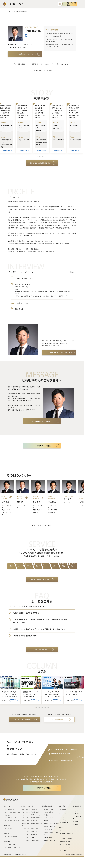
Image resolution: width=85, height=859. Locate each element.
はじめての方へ (9, 809)
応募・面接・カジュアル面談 (51, 833)
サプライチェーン (65, 847)
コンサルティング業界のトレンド (31, 815)
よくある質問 (45, 454)
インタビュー (65, 64)
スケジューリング (48, 818)
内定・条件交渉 (48, 837)
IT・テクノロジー (65, 844)
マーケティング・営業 (66, 838)
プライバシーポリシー (20, 854)
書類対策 (46, 821)
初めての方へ (27, 454)
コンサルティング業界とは (29, 809)
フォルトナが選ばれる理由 (12, 812)
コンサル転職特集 (57, 720)
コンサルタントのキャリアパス (30, 831)
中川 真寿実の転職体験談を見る (40, 163)
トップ (8, 12)
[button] (39, 156)
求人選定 (46, 815)
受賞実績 (7, 815)
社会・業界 (63, 850)
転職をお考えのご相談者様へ (43, 70)
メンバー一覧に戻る (44, 525)
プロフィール (49, 64)
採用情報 (75, 824)
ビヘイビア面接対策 (49, 826)
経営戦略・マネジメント (66, 834)
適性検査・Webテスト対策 (51, 823)
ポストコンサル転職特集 (23, 720)
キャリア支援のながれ (11, 818)
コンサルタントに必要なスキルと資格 (32, 824)
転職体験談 (21, 64)
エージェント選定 (49, 809)
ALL (61, 831)
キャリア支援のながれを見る (40, 579)
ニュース (75, 811)
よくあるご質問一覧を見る (40, 649)
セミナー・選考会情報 (11, 836)
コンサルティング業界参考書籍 (30, 840)
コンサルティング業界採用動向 (30, 812)
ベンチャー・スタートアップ (12, 848)
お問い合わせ (77, 814)
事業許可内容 (7, 854)
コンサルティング (10, 844)
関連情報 (35, 64)
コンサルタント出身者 (28, 837)
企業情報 (75, 821)
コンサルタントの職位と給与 (30, 828)
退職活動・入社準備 (49, 840)
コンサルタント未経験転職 (29, 834)
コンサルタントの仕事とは (29, 821)
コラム (62, 817)
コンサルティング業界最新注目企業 (32, 818)
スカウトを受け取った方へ (12, 821)
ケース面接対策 (48, 829)
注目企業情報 (64, 823)
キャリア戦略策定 (49, 812)
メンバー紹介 (15, 12)
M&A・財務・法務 (65, 841)
